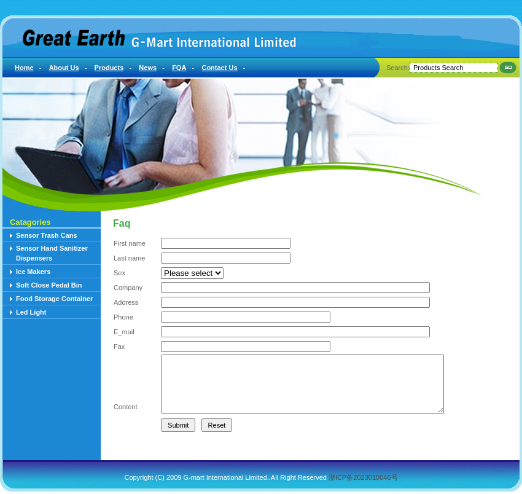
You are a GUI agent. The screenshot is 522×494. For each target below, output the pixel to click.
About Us (64, 67)
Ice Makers (33, 271)
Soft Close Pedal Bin (49, 285)
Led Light (31, 312)
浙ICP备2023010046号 (363, 477)
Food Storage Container (54, 298)
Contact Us (219, 67)
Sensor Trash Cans (46, 235)
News (148, 67)
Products (109, 67)
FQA (179, 67)
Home (24, 67)
